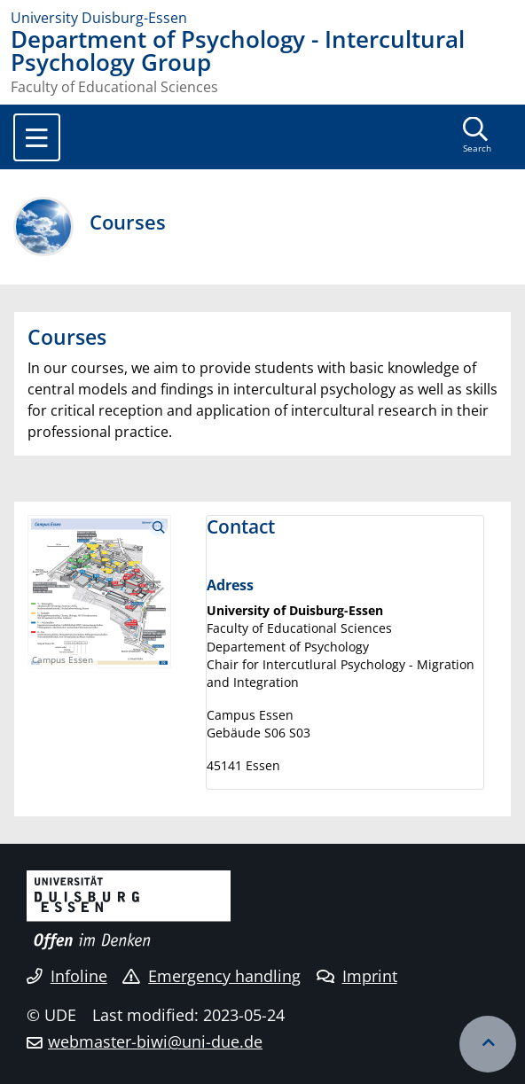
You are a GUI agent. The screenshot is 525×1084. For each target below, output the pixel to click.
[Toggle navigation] (36, 137)
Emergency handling (211, 976)
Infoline (67, 976)
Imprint (357, 976)
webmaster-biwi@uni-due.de (155, 1041)
